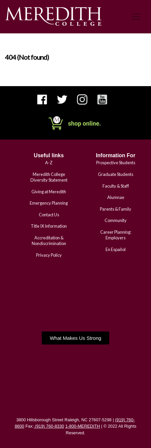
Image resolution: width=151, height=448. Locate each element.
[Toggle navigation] (136, 16)
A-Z (48, 162)
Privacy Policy (49, 255)
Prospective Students (115, 162)
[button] (75, 338)
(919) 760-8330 (49, 426)
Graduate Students (115, 174)
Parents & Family (115, 209)
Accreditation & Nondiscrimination (49, 240)
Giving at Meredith (48, 191)
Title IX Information (49, 226)
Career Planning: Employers (115, 234)
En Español (116, 249)
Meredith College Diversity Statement (48, 177)
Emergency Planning (49, 203)
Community (116, 220)
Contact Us (49, 214)
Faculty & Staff (116, 186)
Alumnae (115, 197)
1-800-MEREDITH (82, 426)
